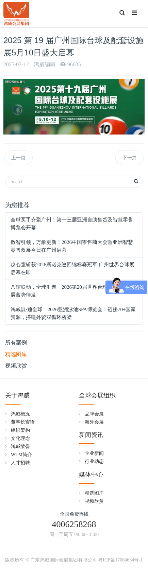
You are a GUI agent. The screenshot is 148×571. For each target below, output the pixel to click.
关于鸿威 (17, 395)
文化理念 (20, 438)
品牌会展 (94, 413)
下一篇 (129, 157)
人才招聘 (20, 462)
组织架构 (20, 430)
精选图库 (16, 354)
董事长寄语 (23, 422)
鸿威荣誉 (20, 446)
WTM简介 (21, 454)
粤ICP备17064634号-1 (120, 560)
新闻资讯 (91, 434)
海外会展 (94, 422)
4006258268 (74, 524)
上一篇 (18, 157)
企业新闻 (94, 453)
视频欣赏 (16, 366)
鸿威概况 (20, 413)
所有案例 (16, 342)
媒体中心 (91, 474)
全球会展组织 (97, 395)
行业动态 (94, 461)
